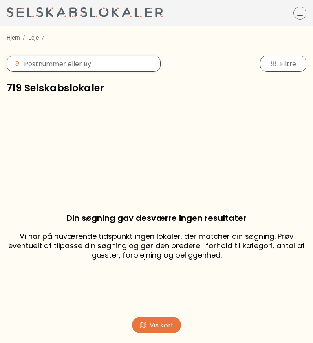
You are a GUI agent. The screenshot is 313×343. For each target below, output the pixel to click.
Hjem (13, 37)
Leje (33, 37)
